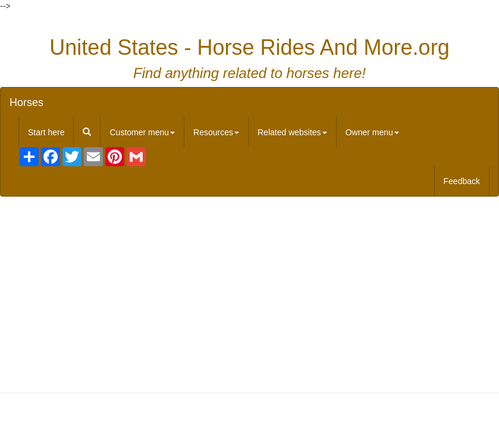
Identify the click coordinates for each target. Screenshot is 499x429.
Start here (46, 132)
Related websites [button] (292, 132)
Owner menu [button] (372, 132)
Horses (26, 102)
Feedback (462, 181)
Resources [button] (216, 132)
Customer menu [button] (142, 132)
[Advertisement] (250, 292)
